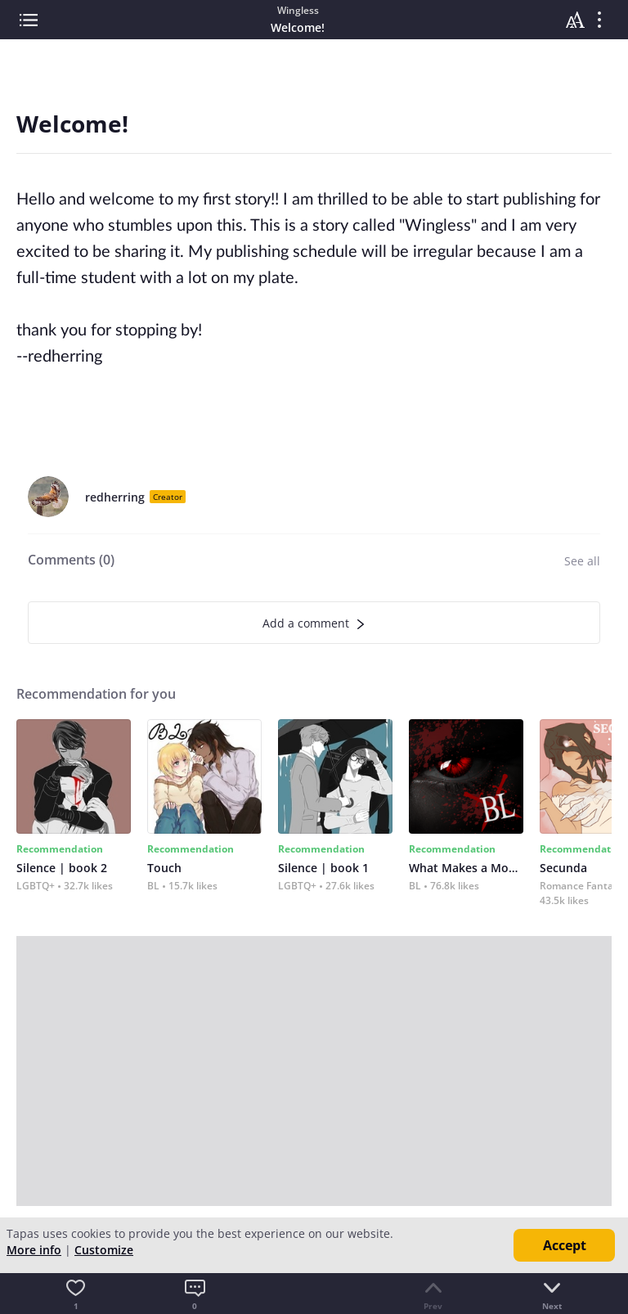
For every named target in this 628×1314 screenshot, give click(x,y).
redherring (115, 497)
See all (582, 561)
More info (34, 1250)
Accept (564, 1245)
